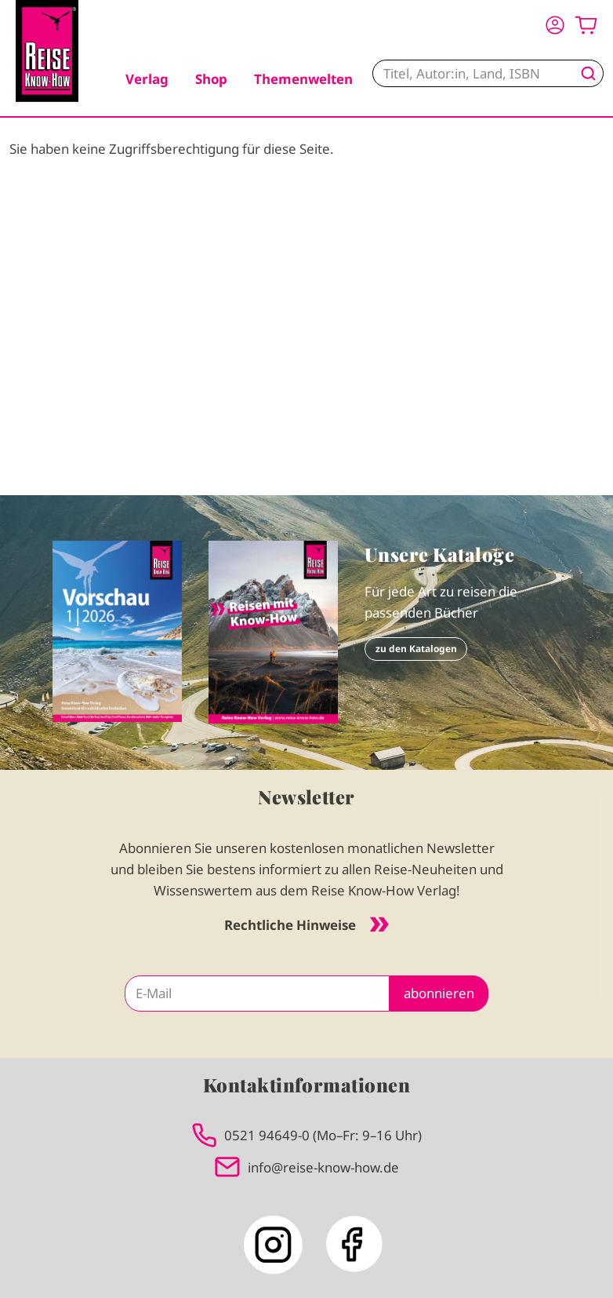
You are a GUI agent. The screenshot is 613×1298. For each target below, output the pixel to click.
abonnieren (439, 993)
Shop (211, 79)
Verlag (147, 79)
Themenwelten (303, 79)
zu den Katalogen (416, 648)
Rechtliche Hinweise (306, 925)
